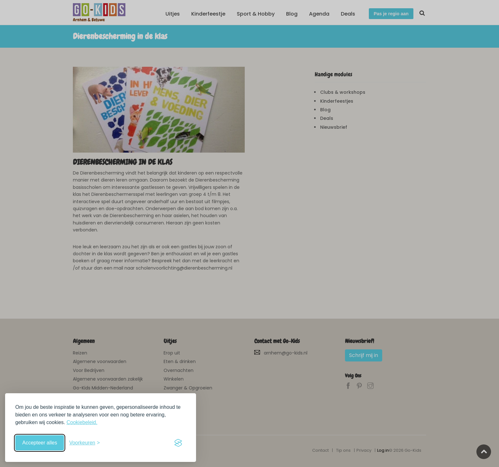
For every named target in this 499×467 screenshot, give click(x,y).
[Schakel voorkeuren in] (84, 443)
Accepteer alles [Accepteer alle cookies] (39, 442)
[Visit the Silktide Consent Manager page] (178, 442)
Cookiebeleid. (82, 422)
